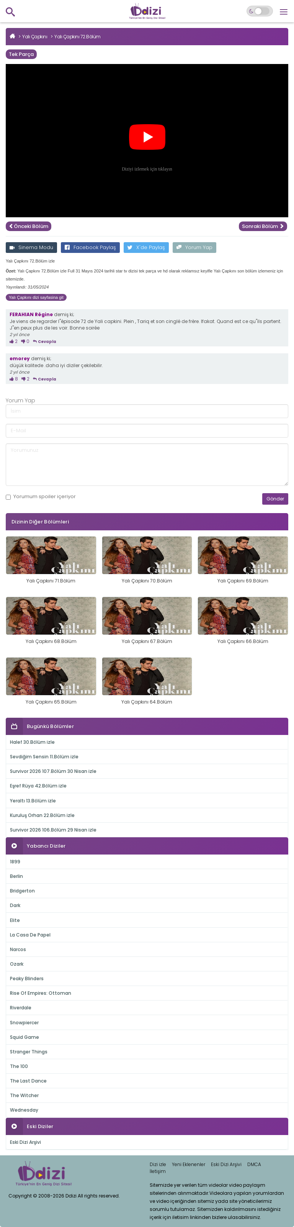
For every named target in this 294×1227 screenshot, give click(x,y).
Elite (15, 920)
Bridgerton (22, 890)
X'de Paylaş (146, 247)
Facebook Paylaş (90, 247)
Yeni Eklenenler (188, 1164)
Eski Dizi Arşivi (25, 1142)
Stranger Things (28, 1051)
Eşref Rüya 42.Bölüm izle (38, 785)
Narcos (18, 949)
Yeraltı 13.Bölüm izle (33, 800)
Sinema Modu (31, 247)
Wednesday (24, 1110)
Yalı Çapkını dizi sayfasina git (36, 297)
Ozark (16, 964)
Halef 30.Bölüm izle (32, 742)
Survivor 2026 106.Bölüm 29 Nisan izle (53, 830)
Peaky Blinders (27, 978)
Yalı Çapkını (34, 36)
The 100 (19, 1066)
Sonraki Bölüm (263, 226)
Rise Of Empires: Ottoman (40, 993)
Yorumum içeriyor (41, 496)
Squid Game (24, 1037)
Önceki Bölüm (28, 226)
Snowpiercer (24, 1022)
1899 (15, 861)
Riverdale (20, 1007)
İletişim (158, 1171)
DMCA (254, 1164)
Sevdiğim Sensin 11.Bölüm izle (44, 756)
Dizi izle (158, 1164)
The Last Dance (28, 1081)
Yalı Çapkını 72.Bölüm (77, 36)
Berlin (16, 876)
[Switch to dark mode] (260, 11)
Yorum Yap (194, 247)
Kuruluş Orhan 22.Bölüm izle (42, 815)
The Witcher (24, 1095)
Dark (15, 905)
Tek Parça (21, 54)
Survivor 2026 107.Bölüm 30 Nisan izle (53, 771)
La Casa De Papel (30, 935)
